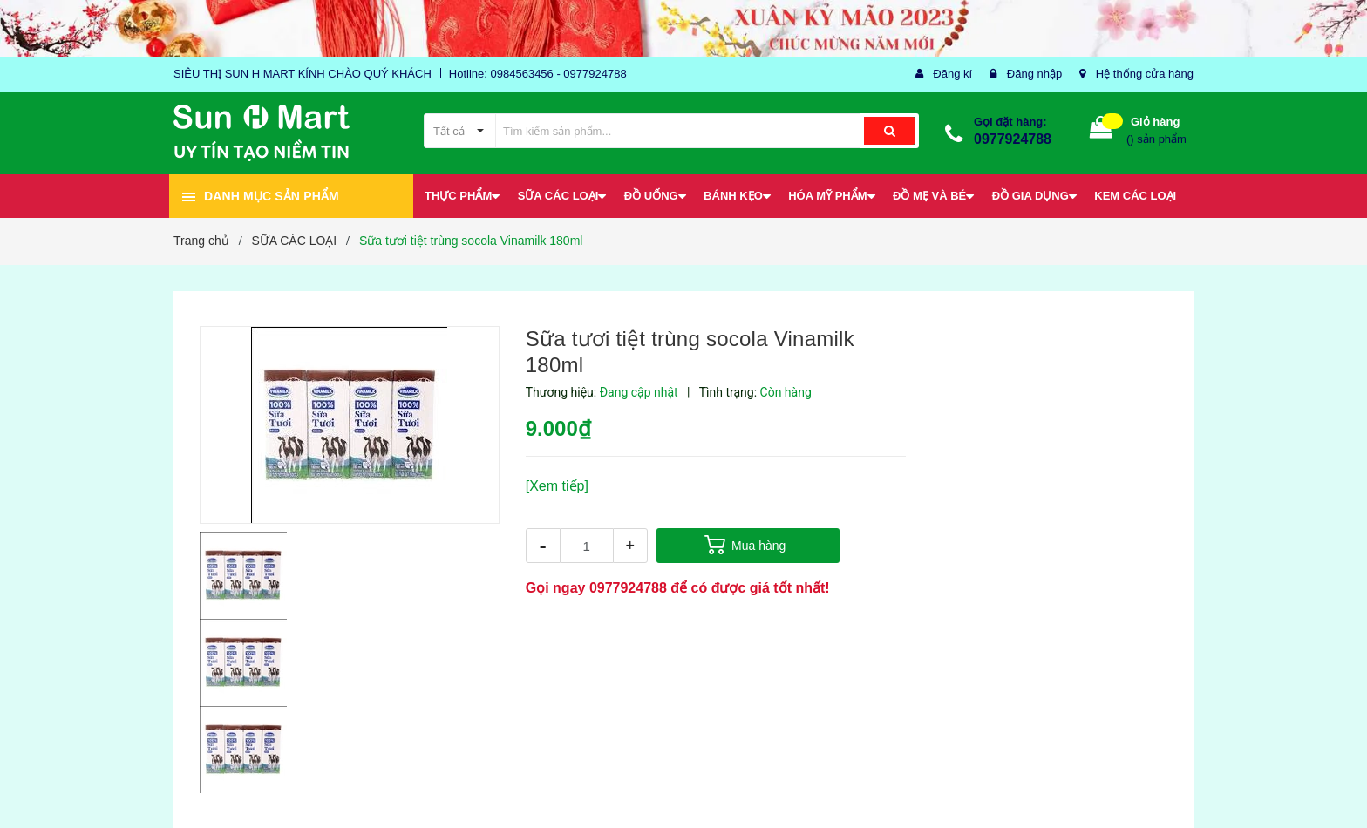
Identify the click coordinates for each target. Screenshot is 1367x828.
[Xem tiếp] (557, 485)
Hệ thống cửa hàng (1145, 73)
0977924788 (1012, 139)
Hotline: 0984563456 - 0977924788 (538, 73)
